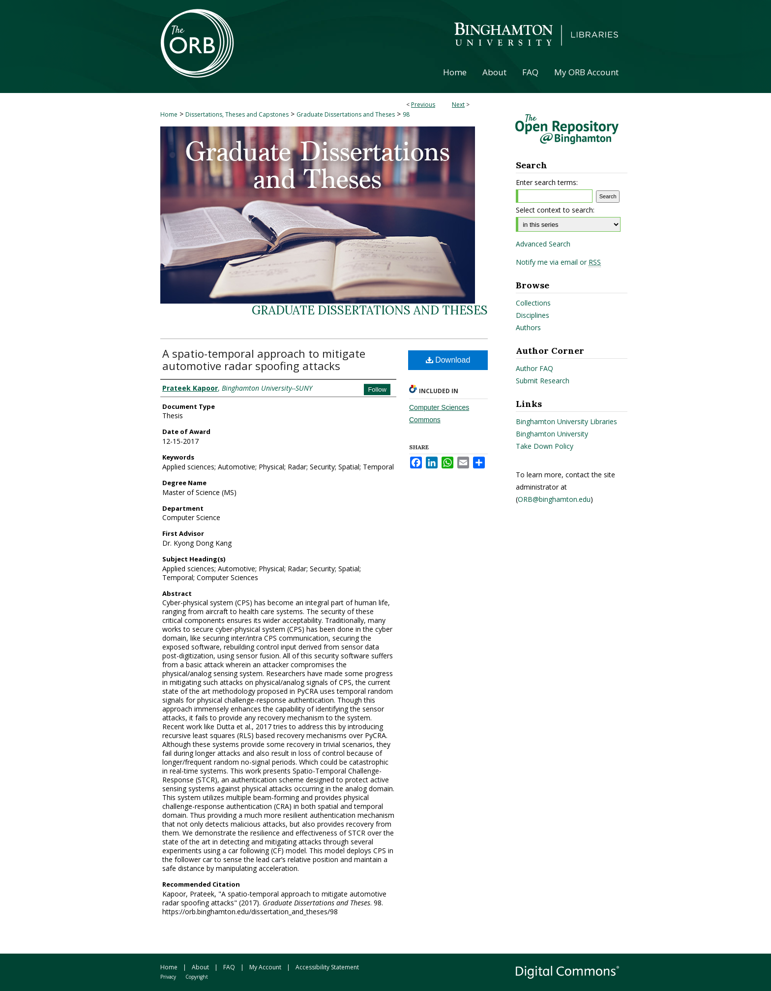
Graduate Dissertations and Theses (346, 114)
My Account (265, 967)
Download (448, 360)
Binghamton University (552, 433)
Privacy (168, 976)
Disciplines (532, 315)
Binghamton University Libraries (566, 421)
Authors (528, 327)
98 (406, 114)
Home (169, 114)
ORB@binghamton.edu (554, 499)
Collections (533, 303)
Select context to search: (555, 210)
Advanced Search (543, 243)
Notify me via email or (558, 262)
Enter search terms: (547, 182)
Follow (377, 389)
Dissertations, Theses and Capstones (237, 114)
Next (458, 104)
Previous (423, 104)
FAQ (229, 967)
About (200, 967)
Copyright (196, 976)
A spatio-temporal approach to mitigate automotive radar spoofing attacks (263, 359)
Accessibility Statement (327, 967)
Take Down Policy (544, 446)
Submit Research (542, 380)
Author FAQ (534, 368)
